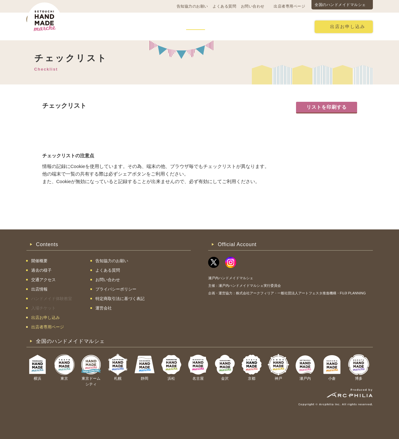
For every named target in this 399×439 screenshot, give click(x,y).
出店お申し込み (347, 26)
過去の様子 (163, 26)
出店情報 (195, 26)
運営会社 (103, 308)
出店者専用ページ (289, 6)
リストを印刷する (326, 107)
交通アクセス (125, 26)
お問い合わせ (253, 6)
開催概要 (90, 26)
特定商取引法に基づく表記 (120, 298)
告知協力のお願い (192, 6)
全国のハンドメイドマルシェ (340, 5)
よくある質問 (224, 6)
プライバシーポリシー (115, 289)
